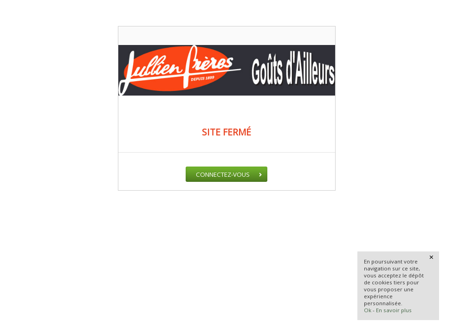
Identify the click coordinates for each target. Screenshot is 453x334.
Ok (367, 310)
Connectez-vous (223, 174)
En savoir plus (394, 310)
